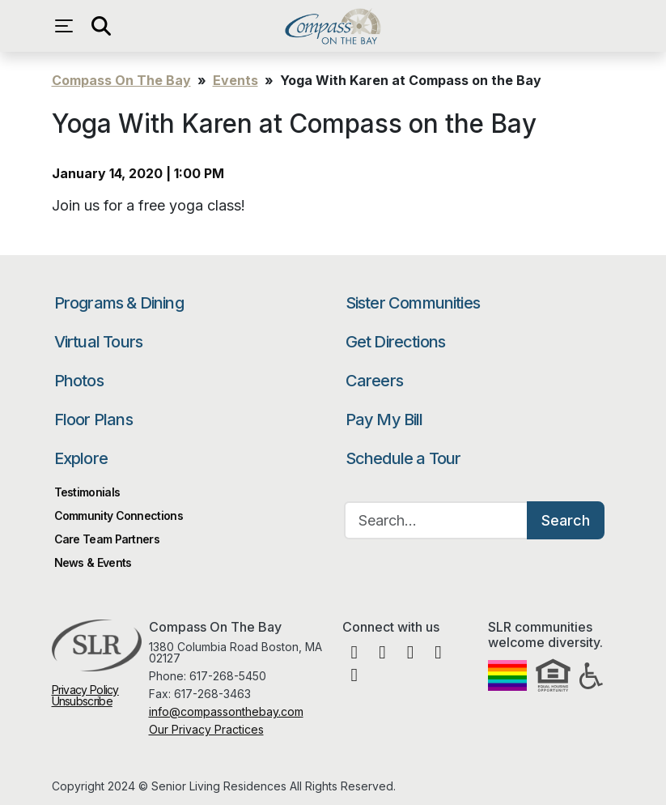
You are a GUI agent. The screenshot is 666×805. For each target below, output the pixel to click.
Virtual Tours (98, 341)
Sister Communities (413, 303)
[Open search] (100, 25)
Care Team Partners (106, 539)
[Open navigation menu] (68, 25)
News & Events (93, 562)
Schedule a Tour (403, 458)
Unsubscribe (82, 701)
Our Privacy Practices (206, 729)
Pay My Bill (384, 419)
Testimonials (87, 492)
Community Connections (118, 515)
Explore (81, 458)
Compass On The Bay (333, 26)
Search (565, 520)
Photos (79, 380)
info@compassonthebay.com (226, 711)
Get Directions (396, 341)
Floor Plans (93, 419)
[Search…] (436, 520)
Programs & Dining (119, 303)
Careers (374, 380)
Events (235, 80)
